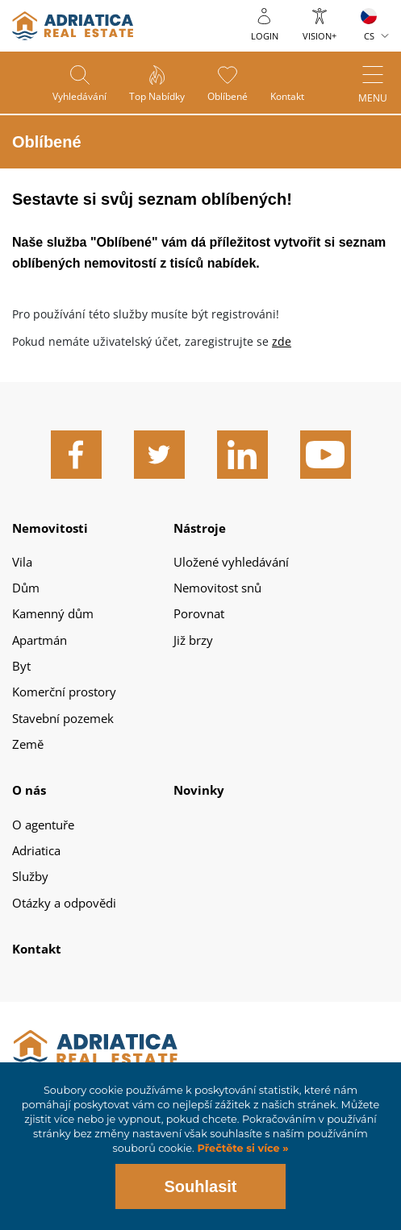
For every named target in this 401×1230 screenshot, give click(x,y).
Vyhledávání (77, 97)
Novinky (198, 790)
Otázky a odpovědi (64, 903)
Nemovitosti (50, 528)
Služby (30, 876)
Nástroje (199, 528)
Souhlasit (200, 1186)
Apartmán (39, 640)
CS (369, 36)
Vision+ (319, 36)
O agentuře (43, 825)
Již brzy (193, 640)
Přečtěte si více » (241, 1148)
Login (264, 36)
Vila (22, 562)
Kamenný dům (53, 613)
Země (28, 744)
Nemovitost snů (217, 588)
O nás (29, 790)
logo (72, 26)
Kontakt (290, 97)
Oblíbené (228, 97)
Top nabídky (156, 97)
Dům (26, 588)
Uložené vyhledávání (231, 562)
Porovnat (198, 613)
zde (281, 341)
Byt (21, 666)
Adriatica (36, 850)
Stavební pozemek (63, 718)
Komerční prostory (64, 692)
